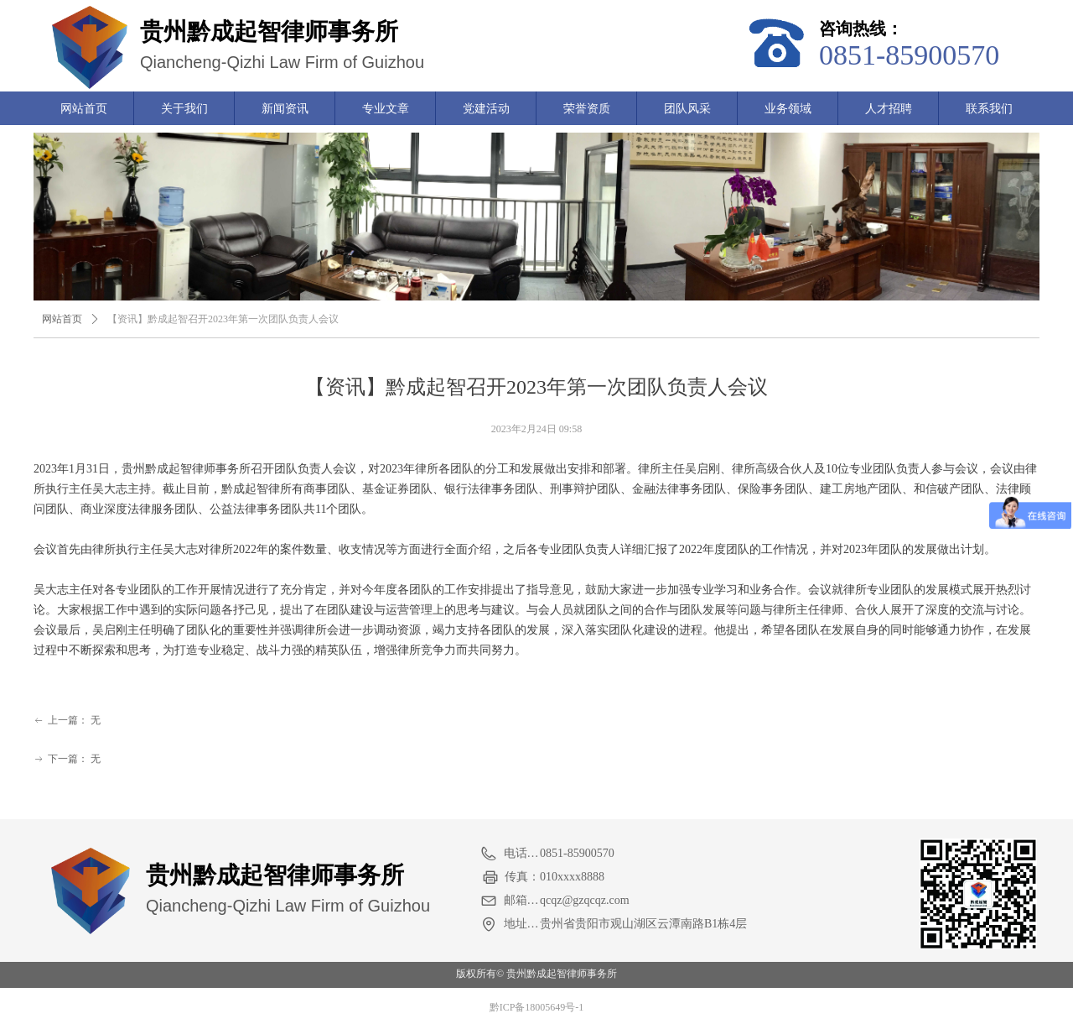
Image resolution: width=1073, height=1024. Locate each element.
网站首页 (62, 319)
